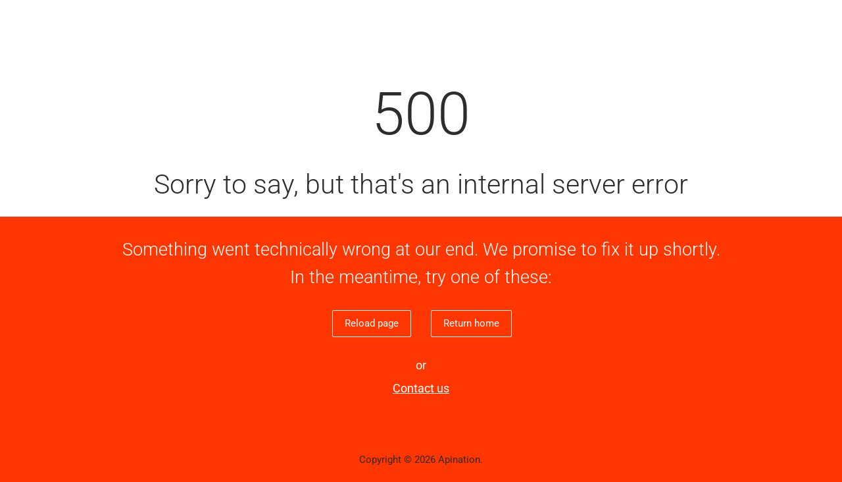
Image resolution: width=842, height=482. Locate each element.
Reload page (372, 323)
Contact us (421, 388)
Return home (471, 323)
